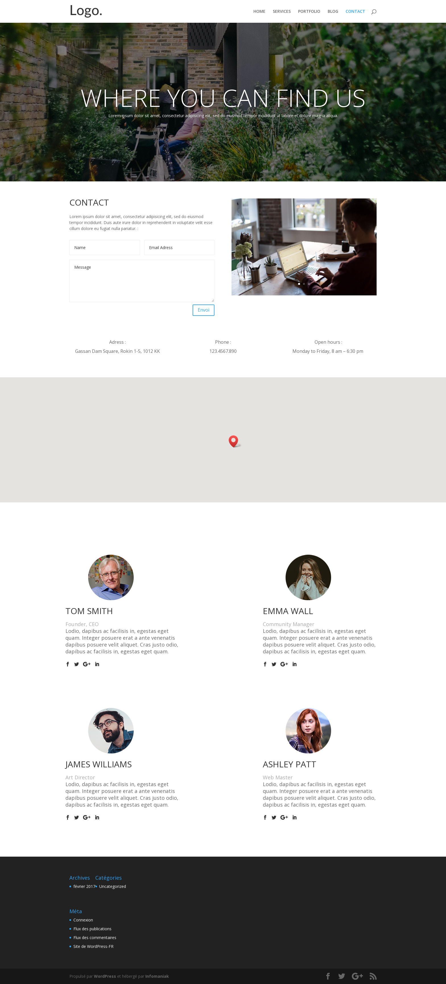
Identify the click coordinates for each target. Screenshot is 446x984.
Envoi (203, 310)
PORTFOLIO (309, 11)
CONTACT (355, 11)
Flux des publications (92, 928)
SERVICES (282, 11)
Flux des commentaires (94, 937)
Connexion (83, 920)
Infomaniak (157, 976)
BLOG (333, 11)
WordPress (105, 976)
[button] (235, 441)
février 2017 (84, 886)
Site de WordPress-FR (93, 946)
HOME (259, 11)
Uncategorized (112, 886)
